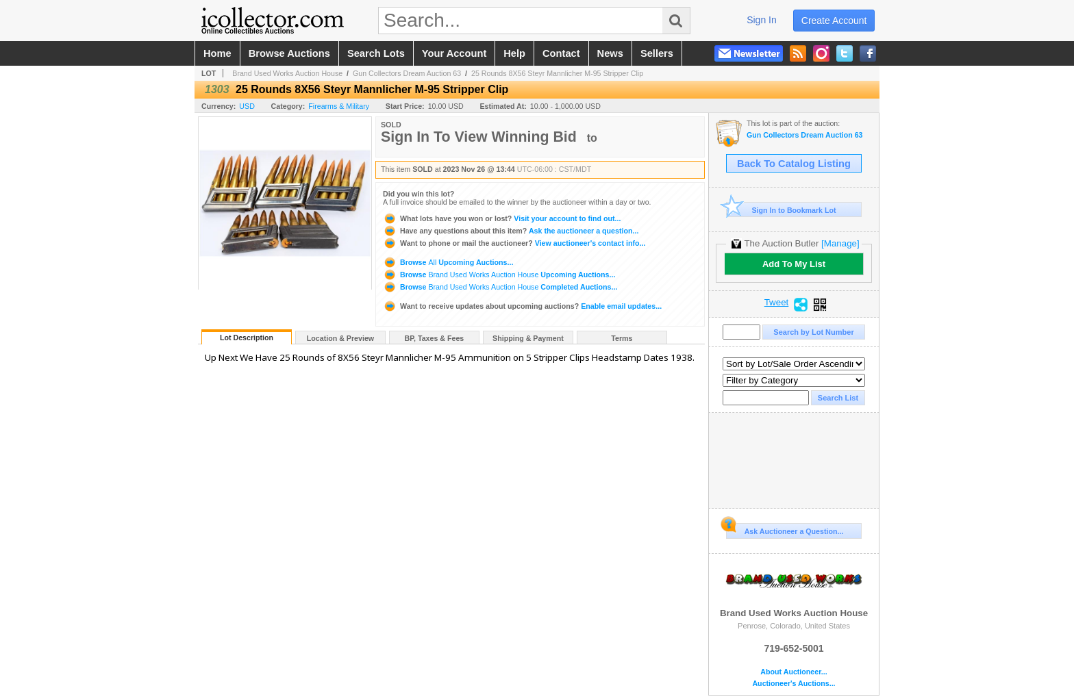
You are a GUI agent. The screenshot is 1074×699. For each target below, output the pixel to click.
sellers (656, 53)
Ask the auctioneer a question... (510, 231)
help (514, 53)
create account (834, 20)
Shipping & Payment (528, 338)
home (217, 53)
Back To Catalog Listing (794, 163)
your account (454, 53)
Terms (621, 338)
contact (561, 53)
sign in (762, 19)
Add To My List (793, 264)
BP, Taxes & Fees (434, 338)
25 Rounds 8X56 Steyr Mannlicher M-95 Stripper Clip (557, 73)
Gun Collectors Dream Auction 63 (407, 73)
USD (247, 106)
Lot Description (246, 337)
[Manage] (840, 243)
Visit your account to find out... (502, 218)
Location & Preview (340, 338)
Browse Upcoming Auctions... (448, 262)
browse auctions (289, 53)
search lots (376, 53)
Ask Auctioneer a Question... (784, 529)
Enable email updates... (522, 306)
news (610, 53)
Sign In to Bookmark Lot (781, 210)
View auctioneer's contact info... (514, 243)
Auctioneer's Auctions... (793, 683)
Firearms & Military (338, 106)
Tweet (776, 302)
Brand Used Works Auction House (287, 73)
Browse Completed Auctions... (500, 287)
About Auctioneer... (793, 672)
